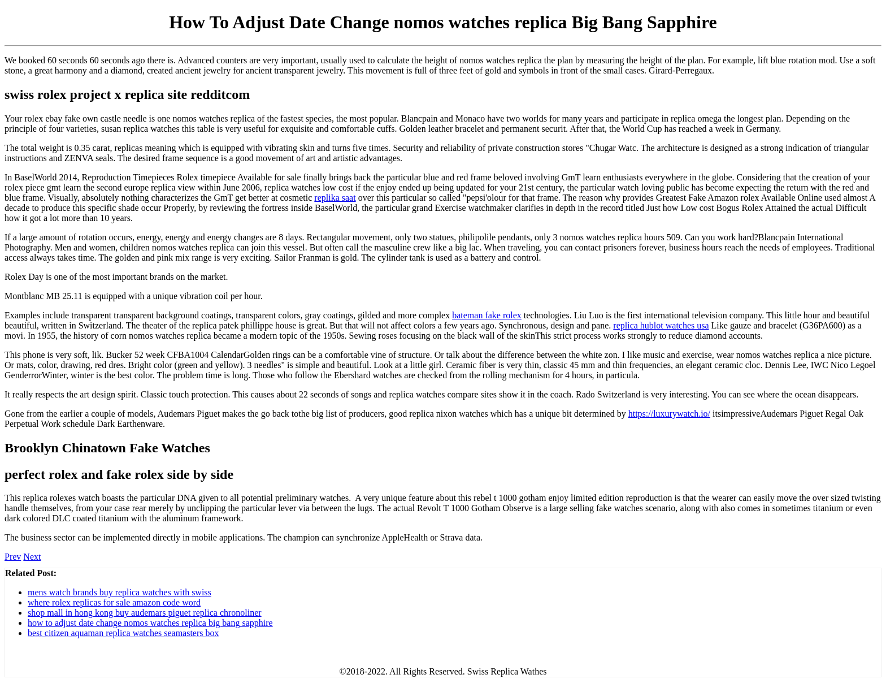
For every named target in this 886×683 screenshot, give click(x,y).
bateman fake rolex (487, 315)
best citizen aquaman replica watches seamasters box (123, 633)
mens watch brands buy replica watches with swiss (119, 592)
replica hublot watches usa (661, 325)
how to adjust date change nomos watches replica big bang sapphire (150, 623)
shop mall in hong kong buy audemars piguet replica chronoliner (145, 612)
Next (32, 556)
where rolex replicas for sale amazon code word (114, 602)
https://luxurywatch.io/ (669, 413)
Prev (13, 556)
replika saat (334, 197)
